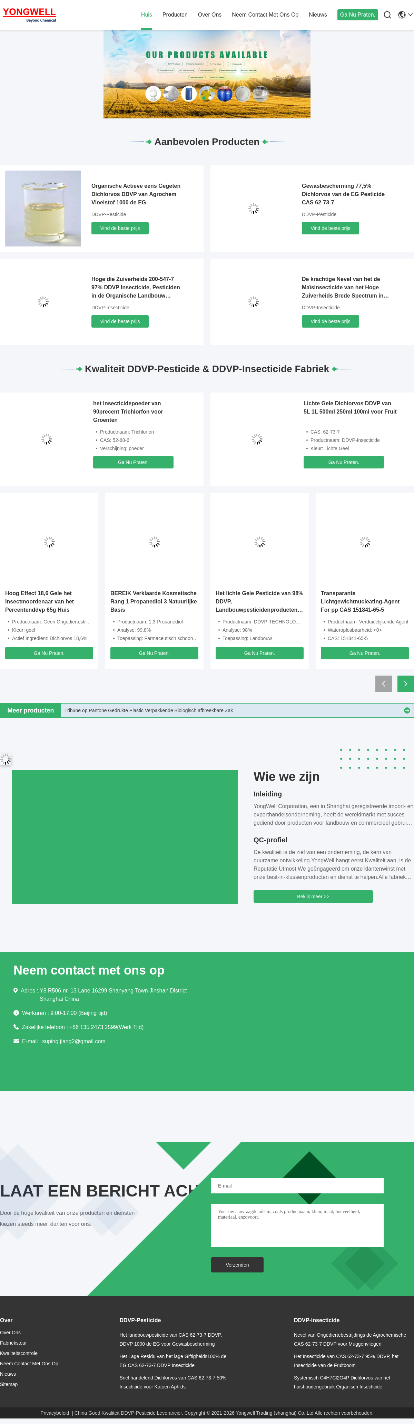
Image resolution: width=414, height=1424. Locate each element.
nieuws (318, 15)
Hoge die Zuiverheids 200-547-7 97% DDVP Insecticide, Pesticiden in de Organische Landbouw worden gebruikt (135, 288)
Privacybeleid (54, 1413)
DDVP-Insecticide (110, 307)
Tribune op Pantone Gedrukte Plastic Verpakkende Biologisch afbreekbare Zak (149, 710)
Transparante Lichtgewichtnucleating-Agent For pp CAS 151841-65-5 (360, 601)
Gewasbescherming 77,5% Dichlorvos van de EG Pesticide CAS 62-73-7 (343, 194)
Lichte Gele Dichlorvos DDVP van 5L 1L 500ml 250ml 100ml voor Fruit (350, 407)
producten (175, 15)
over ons (209, 15)
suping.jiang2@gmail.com (73, 1041)
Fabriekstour (13, 1343)
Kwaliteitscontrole (19, 1353)
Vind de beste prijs (120, 228)
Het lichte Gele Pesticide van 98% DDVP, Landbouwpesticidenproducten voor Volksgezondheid (259, 602)
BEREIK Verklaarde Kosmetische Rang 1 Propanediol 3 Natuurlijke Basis (153, 601)
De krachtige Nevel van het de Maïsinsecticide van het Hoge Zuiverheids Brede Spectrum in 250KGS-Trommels (343, 288)
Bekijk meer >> (313, 896)
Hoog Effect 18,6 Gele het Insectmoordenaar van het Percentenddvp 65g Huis (39, 601)
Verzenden (237, 1265)
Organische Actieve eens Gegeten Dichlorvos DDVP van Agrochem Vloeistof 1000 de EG (135, 194)
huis (146, 15)
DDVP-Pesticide (108, 214)
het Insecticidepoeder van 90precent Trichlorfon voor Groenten (128, 411)
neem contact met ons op (265, 15)
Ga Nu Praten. (357, 15)
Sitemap (9, 1384)
